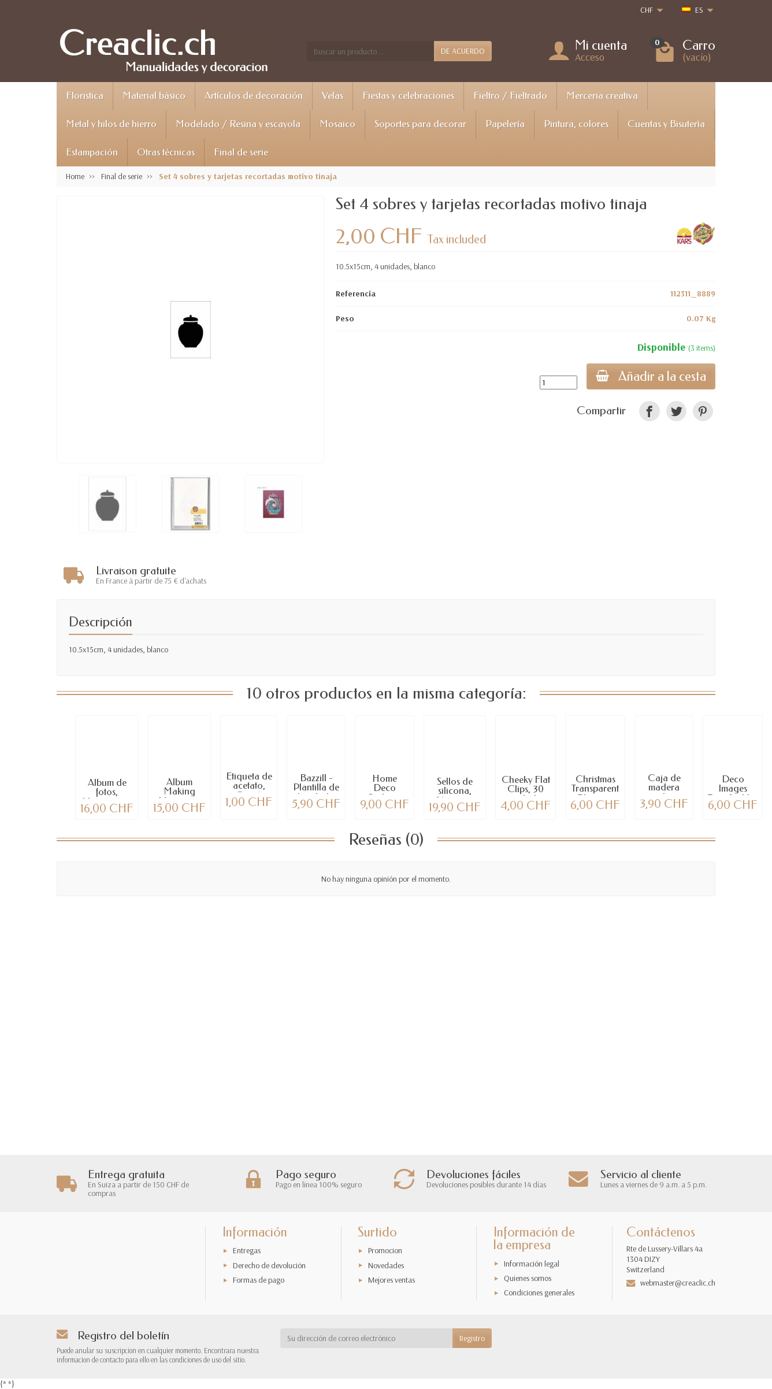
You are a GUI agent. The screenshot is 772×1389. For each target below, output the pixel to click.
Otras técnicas (166, 152)
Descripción (100, 619)
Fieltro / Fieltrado (510, 95)
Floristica (84, 95)
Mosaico (337, 123)
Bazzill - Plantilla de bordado (316, 785)
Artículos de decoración (254, 95)
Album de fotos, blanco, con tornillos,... (107, 794)
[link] (649, 411)
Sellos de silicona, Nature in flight (455, 793)
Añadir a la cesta (651, 376)
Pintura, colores (576, 123)
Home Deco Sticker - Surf (384, 790)
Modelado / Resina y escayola (238, 123)
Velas (332, 95)
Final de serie (241, 152)
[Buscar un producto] (370, 51)
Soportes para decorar (420, 123)
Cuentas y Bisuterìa (666, 123)
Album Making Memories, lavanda (179, 794)
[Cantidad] (558, 382)
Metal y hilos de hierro (111, 123)
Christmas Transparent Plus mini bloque (595, 791)
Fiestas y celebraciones (408, 95)
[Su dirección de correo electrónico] (366, 1338)
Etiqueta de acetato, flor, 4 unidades (249, 788)
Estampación (92, 152)
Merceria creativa (602, 95)
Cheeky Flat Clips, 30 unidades (526, 786)
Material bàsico (154, 95)
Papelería (505, 123)
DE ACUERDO (463, 51)
